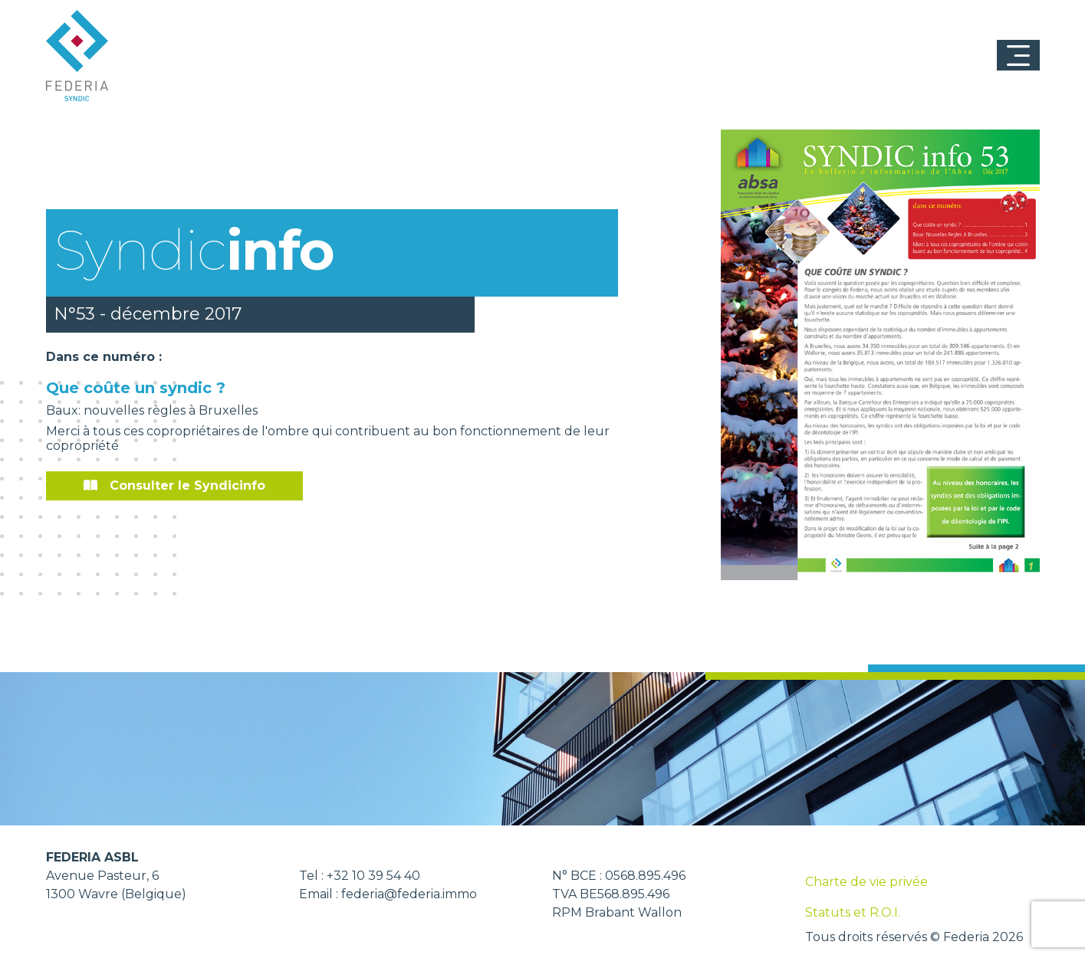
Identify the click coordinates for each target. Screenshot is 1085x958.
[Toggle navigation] (1018, 55)
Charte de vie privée (866, 881)
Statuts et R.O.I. (852, 912)
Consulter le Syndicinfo (174, 485)
